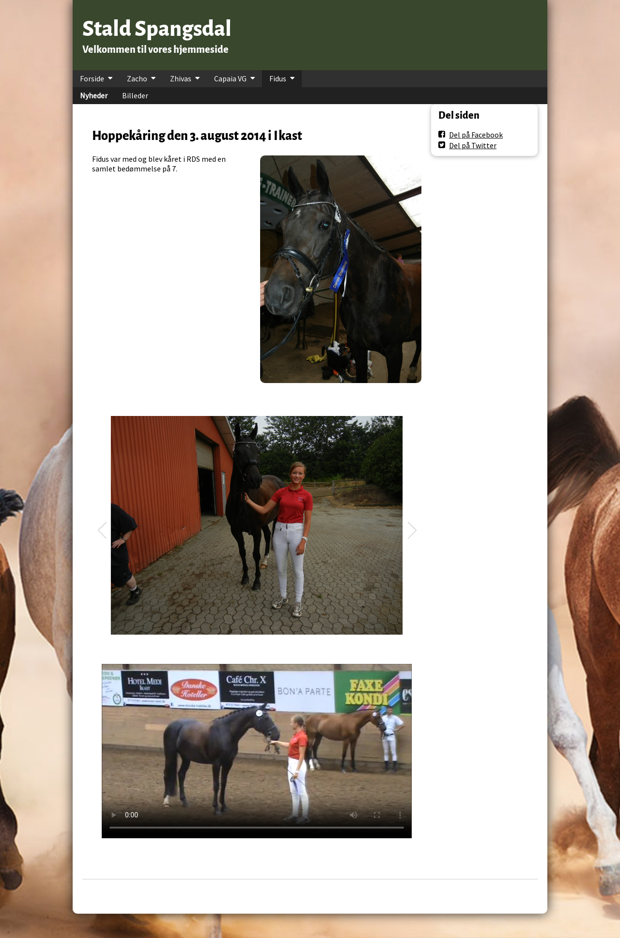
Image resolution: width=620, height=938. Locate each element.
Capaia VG (230, 78)
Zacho (137, 78)
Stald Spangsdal (157, 28)
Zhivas (180, 78)
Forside (92, 78)
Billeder (135, 95)
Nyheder (94, 95)
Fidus (277, 78)
